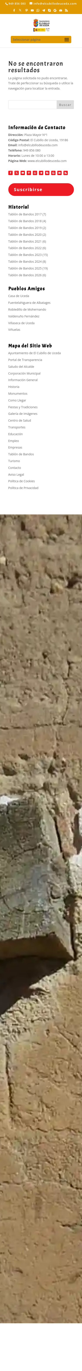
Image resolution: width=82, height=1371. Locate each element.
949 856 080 (31, 150)
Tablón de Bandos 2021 (25, 241)
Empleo (13, 441)
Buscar (65, 105)
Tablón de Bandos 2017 (25, 214)
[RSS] (66, 11)
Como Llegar (17, 400)
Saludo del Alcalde (21, 366)
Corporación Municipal (24, 373)
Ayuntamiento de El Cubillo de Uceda (34, 353)
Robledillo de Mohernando (27, 309)
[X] (20, 11)
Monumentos (18, 393)
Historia (13, 387)
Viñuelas (14, 329)
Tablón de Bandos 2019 (25, 228)
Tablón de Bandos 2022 (25, 248)
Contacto (14, 468)
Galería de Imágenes (22, 414)
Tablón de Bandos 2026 (25, 275)
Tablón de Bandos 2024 (25, 261)
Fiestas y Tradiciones (23, 407)
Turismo (14, 461)
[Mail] (61, 11)
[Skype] (49, 11)
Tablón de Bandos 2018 (25, 221)
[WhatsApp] (38, 11)
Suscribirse (28, 189)
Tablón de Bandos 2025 (25, 268)
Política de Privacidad (23, 488)
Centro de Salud (19, 420)
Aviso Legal (16, 474)
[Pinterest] (26, 11)
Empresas (15, 447)
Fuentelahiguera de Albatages (29, 303)
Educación (15, 434)
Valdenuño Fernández (24, 316)
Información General (23, 380)
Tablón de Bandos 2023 (25, 255)
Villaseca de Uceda (21, 323)
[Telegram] (43, 11)
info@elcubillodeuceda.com (38, 145)
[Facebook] (14, 11)
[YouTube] (32, 11)
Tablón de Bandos (21, 454)
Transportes (17, 427)
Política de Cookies (21, 481)
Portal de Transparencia (25, 360)
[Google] (55, 11)
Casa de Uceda (18, 296)
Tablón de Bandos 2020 (25, 234)
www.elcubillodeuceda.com (47, 161)
